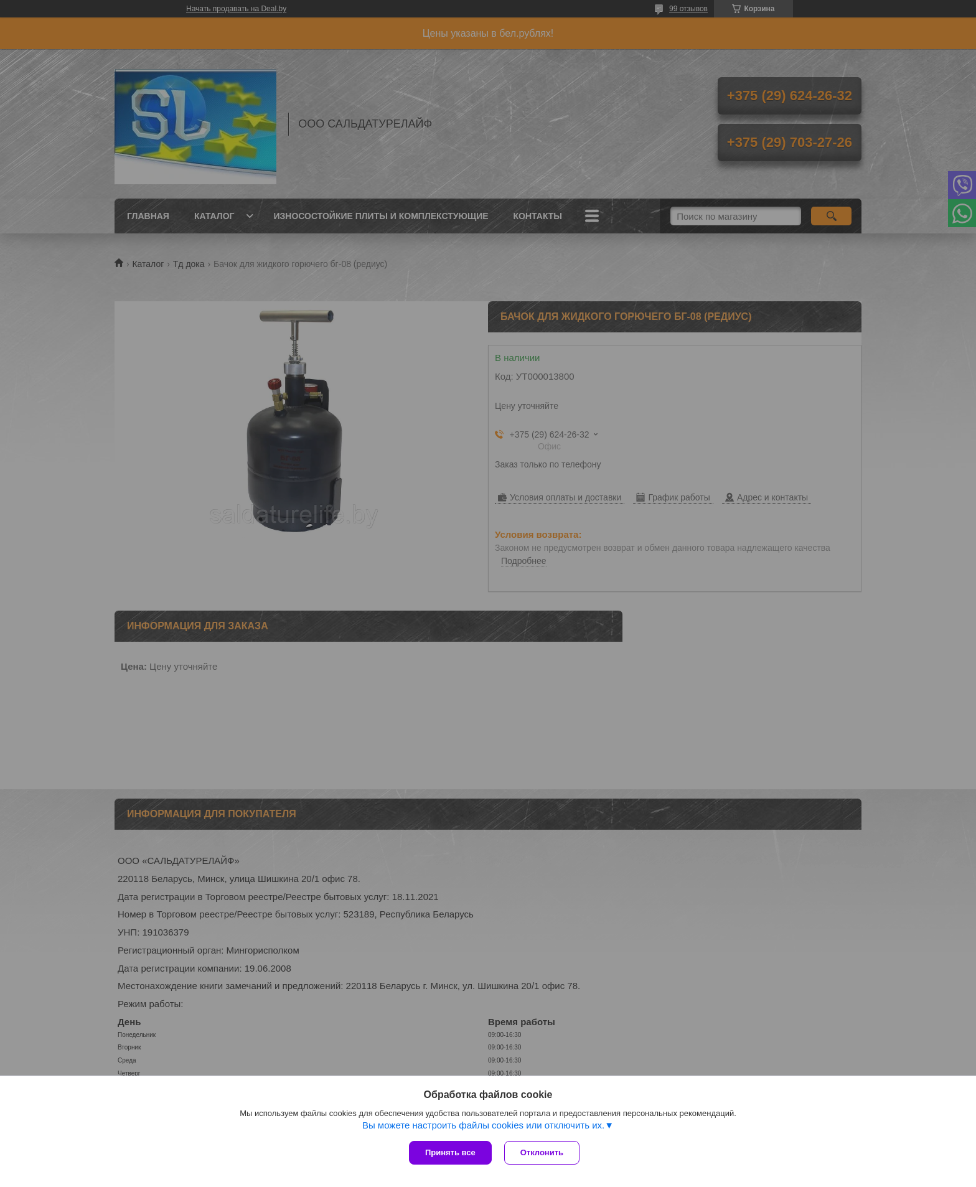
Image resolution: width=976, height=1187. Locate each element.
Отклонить (541, 1152)
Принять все (450, 1152)
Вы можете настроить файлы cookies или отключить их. (483, 1125)
